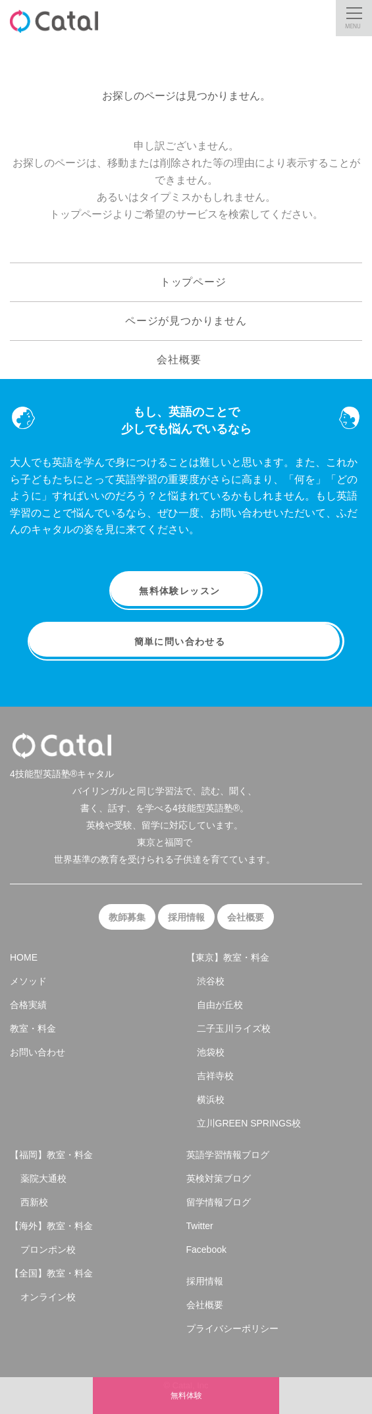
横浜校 (211, 1099)
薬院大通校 (43, 1178)
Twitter (199, 1226)
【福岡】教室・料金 (51, 1154)
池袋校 (211, 1052)
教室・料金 (33, 1028)
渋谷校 (211, 981)
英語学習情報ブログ (227, 1154)
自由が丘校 (220, 1004)
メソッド (28, 981)
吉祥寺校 (215, 1076)
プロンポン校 (48, 1249)
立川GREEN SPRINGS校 (249, 1123)
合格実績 (28, 1004)
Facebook (206, 1249)
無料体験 (186, 1395)
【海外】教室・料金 (51, 1226)
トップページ (186, 281)
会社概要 (186, 359)
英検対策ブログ (218, 1178)
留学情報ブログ (218, 1202)
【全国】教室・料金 (51, 1273)
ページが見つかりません (186, 320)
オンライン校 (48, 1297)
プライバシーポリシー (232, 1328)
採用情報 (186, 917)
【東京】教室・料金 (227, 957)
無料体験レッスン (186, 590)
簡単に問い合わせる (186, 641)
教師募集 (127, 917)
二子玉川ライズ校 (234, 1028)
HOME (24, 957)
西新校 (34, 1202)
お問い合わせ (37, 1052)
